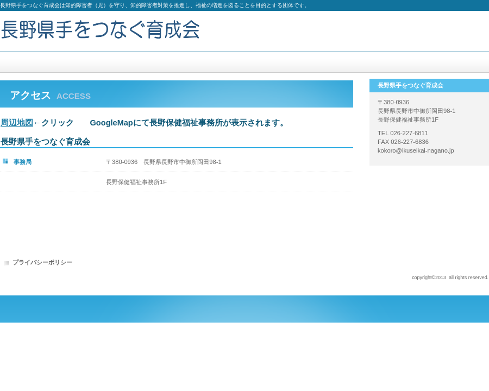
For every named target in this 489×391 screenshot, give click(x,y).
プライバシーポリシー (42, 262)
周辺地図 (17, 122)
